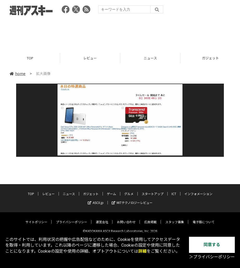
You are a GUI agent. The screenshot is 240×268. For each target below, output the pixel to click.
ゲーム (111, 190)
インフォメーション (198, 190)
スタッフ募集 (174, 218)
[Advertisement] (120, 32)
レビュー (90, 57)
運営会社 (102, 218)
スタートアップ (152, 190)
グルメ (129, 190)
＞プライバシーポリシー (212, 256)
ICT (174, 190)
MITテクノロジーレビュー (132, 198)
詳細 (142, 251)
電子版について (203, 218)
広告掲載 (150, 218)
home (18, 73)
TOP (30, 57)
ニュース (150, 57)
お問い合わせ (126, 218)
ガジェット (91, 190)
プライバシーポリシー (71, 218)
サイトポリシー (36, 218)
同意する (212, 244)
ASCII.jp (96, 198)
